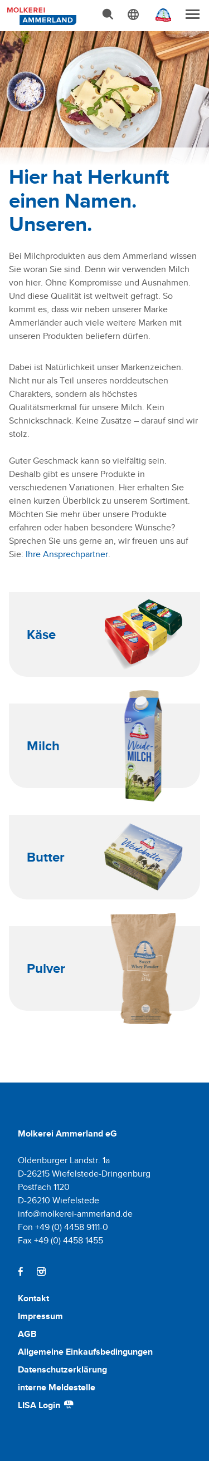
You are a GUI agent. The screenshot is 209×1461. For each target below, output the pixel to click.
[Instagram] (41, 1271)
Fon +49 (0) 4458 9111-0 (63, 1227)
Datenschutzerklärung (62, 1369)
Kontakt (33, 1298)
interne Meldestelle (56, 1387)
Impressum (40, 1316)
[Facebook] (20, 1271)
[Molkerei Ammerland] (40, 15)
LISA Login (46, 1405)
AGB (27, 1333)
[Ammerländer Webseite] (160, 17)
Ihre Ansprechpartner (67, 554)
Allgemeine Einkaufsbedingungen (85, 1351)
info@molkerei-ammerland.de (75, 1213)
